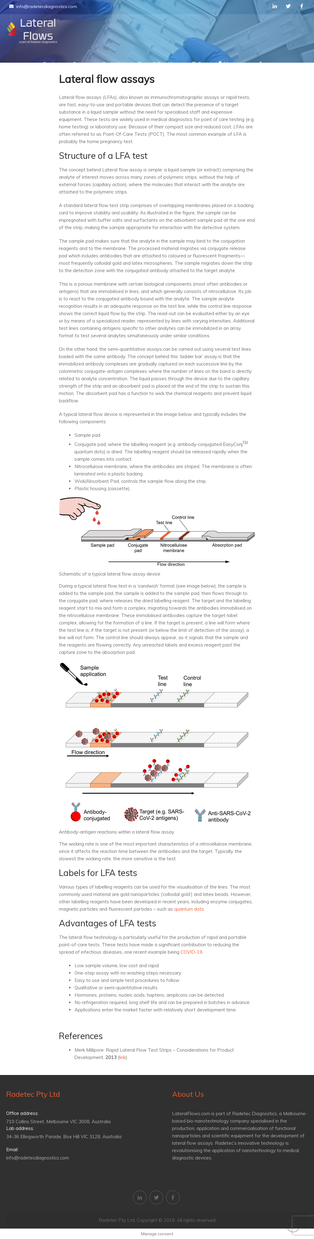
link (122, 1057)
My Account (234, 64)
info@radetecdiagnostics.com (43, 6)
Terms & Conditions (159, 64)
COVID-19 (191, 952)
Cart (199, 64)
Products (53, 64)
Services (82, 64)
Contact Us (114, 64)
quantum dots (189, 909)
